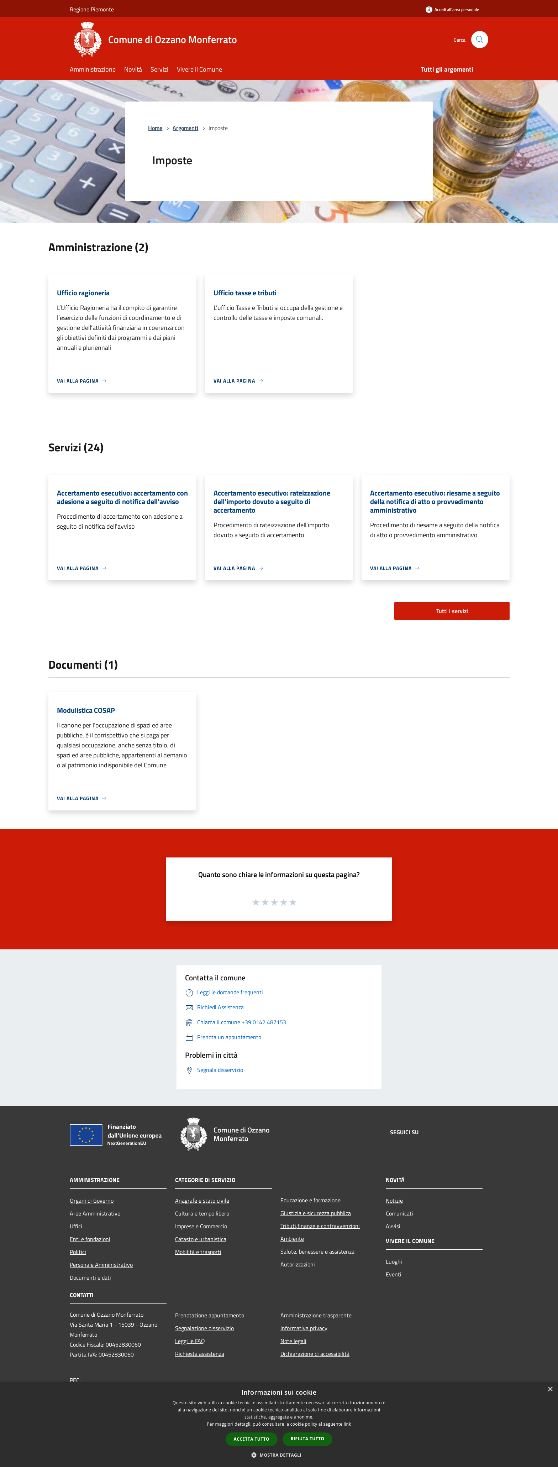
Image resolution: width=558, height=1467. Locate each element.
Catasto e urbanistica (200, 1239)
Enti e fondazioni (90, 1239)
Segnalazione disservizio (204, 1328)
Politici (78, 1252)
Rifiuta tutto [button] (308, 1439)
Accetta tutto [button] (251, 1439)
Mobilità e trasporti (198, 1252)
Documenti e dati (90, 1277)
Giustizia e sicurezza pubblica (315, 1213)
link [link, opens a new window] (347, 1424)
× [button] (550, 1389)
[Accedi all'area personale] (452, 9)
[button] (279, 1454)
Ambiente (292, 1238)
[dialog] (279, 1424)
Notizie (394, 1200)
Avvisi (393, 1226)
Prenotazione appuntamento (209, 1315)
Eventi (393, 1274)
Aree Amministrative (95, 1213)
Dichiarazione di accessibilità (314, 1353)
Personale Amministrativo (101, 1264)
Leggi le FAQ (190, 1341)
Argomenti (185, 128)
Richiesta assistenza (199, 1353)
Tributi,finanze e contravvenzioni (320, 1226)
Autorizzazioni (297, 1264)
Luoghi (394, 1261)
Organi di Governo (92, 1200)
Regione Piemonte (92, 9)
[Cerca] (479, 39)
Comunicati (399, 1213)
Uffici (76, 1226)
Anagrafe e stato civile (202, 1200)
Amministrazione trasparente (316, 1315)
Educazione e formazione (310, 1200)
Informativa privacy (303, 1328)
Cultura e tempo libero (202, 1213)
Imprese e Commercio (201, 1226)
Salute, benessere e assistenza (317, 1251)
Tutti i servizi (452, 611)
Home (155, 128)
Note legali (293, 1341)
